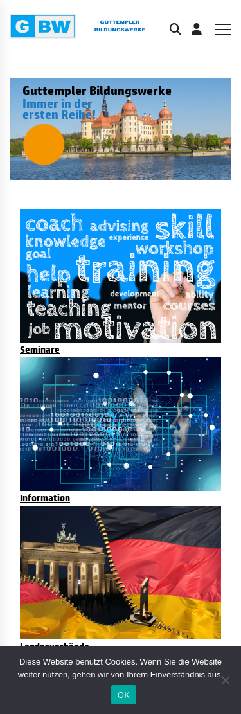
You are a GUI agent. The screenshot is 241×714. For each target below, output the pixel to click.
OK (124, 695)
